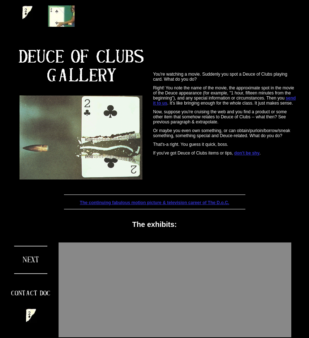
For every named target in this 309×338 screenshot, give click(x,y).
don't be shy (246, 153)
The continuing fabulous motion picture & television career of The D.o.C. (154, 202)
